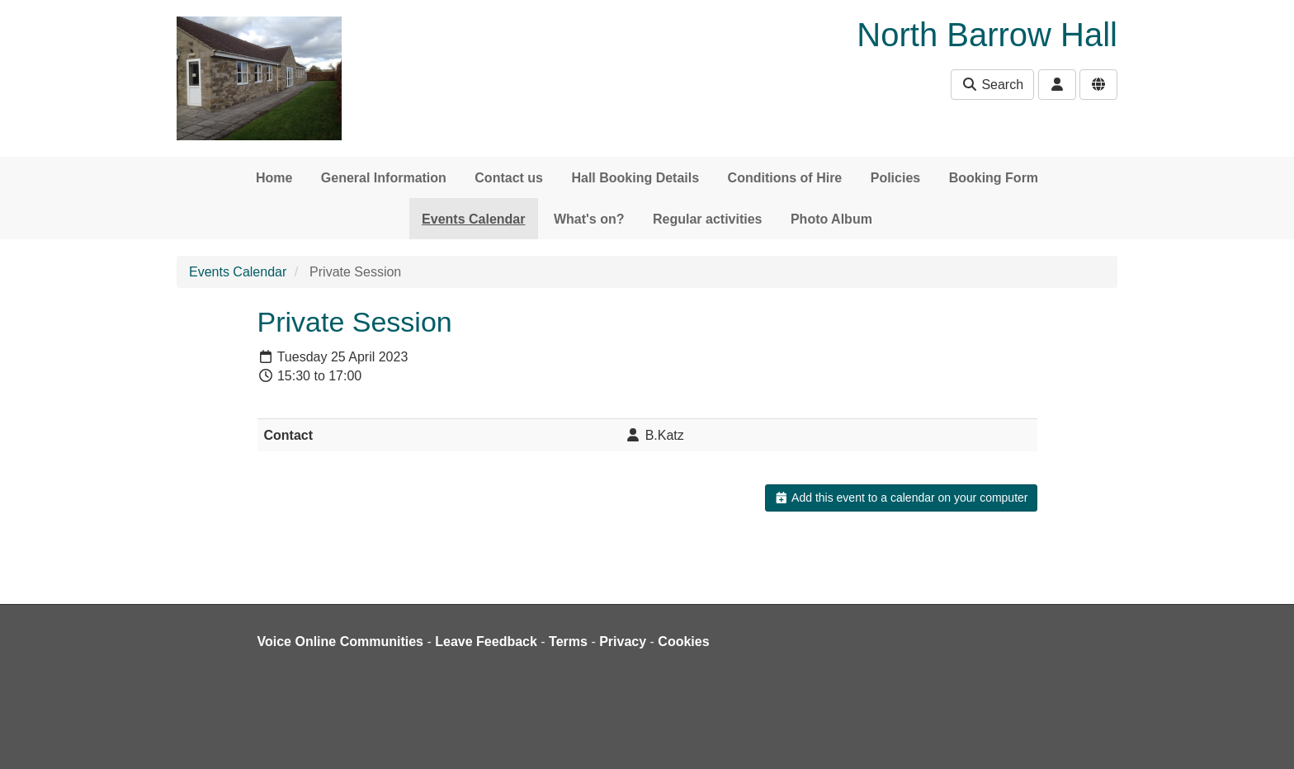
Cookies (683, 642)
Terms (568, 642)
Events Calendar (473, 219)
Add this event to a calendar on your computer (900, 497)
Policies (895, 178)
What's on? (589, 219)
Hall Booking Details (635, 178)
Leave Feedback (486, 642)
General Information (383, 178)
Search (992, 85)
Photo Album (831, 219)
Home (274, 178)
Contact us (509, 178)
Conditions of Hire (785, 178)
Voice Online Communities (340, 642)
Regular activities (708, 219)
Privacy (622, 642)
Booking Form (993, 178)
